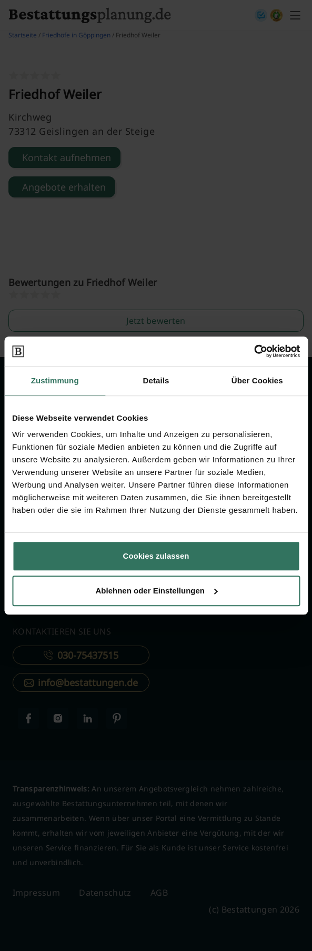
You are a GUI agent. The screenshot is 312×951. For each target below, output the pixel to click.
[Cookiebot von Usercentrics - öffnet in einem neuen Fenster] (254, 351)
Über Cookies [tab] (257, 380)
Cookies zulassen (156, 555)
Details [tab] (156, 380)
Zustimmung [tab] (55, 380)
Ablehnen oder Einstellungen (156, 590)
